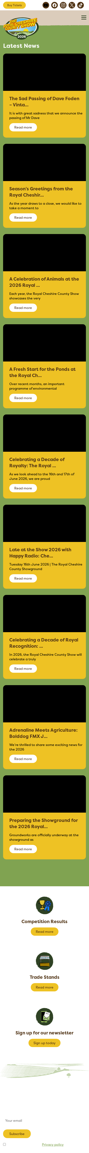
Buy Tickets (14, 5)
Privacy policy (53, 1144)
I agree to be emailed (35, 1144)
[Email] (44, 1120)
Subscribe (17, 1133)
